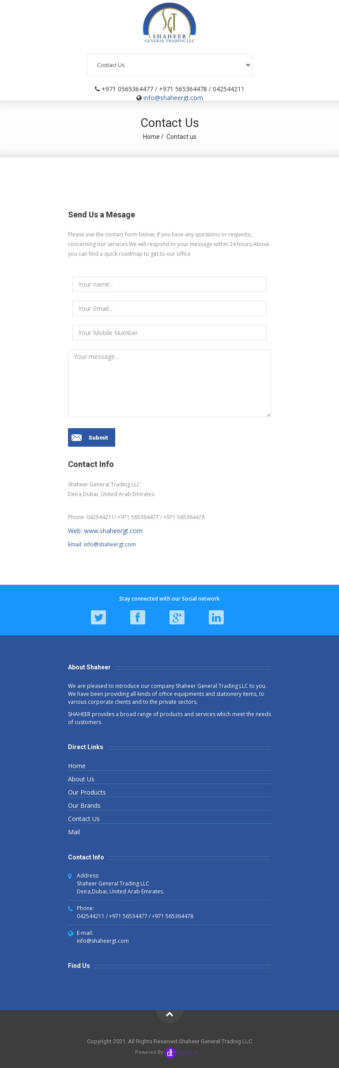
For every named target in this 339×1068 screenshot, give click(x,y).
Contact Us (84, 818)
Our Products (87, 792)
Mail (74, 832)
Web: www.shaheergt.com (105, 531)
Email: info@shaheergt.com (102, 544)
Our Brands (84, 805)
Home (151, 136)
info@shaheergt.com (173, 97)
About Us (81, 779)
